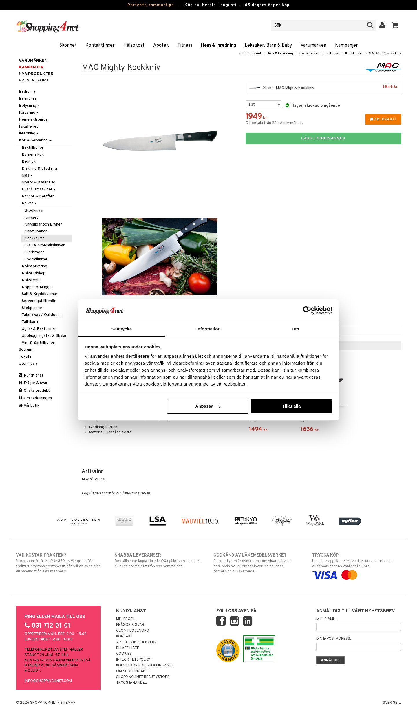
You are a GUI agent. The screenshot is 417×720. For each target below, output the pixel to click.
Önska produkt (34, 390)
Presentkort (34, 80)
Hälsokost (134, 45)
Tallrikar (30, 321)
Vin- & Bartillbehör (38, 342)
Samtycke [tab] (121, 328)
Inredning (29, 133)
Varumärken (313, 45)
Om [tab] (295, 328)
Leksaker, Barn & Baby (268, 45)
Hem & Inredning (218, 45)
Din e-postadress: (333, 639)
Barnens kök (33, 154)
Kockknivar (354, 53)
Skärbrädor (34, 252)
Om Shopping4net (133, 671)
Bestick (29, 161)
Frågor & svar (33, 383)
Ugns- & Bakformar (39, 328)
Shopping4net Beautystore (142, 677)
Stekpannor (32, 308)
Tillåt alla (291, 405)
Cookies (124, 654)
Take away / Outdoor (42, 314)
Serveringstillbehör (39, 301)
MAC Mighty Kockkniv (384, 53)
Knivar (334, 53)
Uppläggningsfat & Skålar (44, 335)
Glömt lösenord (132, 630)
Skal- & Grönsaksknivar (44, 245)
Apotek (161, 45)
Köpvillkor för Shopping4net (145, 665)
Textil (26, 356)
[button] (395, 25)
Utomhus (29, 363)
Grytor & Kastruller (38, 182)
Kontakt (124, 636)
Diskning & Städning (39, 168)
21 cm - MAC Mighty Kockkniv (323, 88)
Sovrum (27, 349)
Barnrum (28, 98)
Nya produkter (36, 74)
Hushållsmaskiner (39, 189)
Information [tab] (208, 328)
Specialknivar (35, 259)
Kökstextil (31, 280)
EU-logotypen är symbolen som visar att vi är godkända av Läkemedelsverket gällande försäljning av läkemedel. (257, 563)
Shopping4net (250, 53)
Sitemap (67, 703)
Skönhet (68, 45)
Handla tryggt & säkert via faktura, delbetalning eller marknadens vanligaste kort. (356, 565)
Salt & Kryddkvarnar (39, 294)
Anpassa (207, 405)
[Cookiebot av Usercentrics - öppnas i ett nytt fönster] (307, 310)
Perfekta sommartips (150, 5)
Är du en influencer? (136, 642)
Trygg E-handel (131, 683)
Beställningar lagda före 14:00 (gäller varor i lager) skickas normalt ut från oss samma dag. (159, 560)
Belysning (29, 105)
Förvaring (29, 112)
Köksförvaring (34, 266)
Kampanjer (346, 45)
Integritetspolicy (133, 659)
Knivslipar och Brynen (43, 224)
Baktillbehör (32, 147)
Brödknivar (34, 210)
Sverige (392, 703)
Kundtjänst (31, 375)
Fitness (185, 45)
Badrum (27, 91)
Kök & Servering (311, 53)
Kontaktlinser (100, 45)
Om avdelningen (35, 398)
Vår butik (29, 405)
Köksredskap (33, 273)
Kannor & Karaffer (38, 196)
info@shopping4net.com (48, 681)
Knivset (31, 217)
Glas (27, 175)
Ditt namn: (326, 619)
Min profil (126, 619)
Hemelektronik (34, 119)
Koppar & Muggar (37, 287)
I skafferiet (28, 126)
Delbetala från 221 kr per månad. (274, 123)
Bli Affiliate (127, 648)
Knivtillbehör (35, 231)
